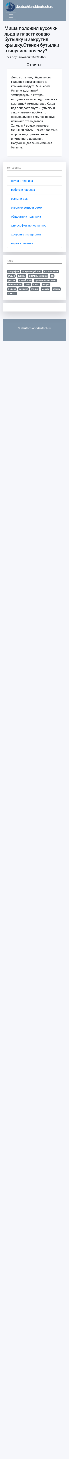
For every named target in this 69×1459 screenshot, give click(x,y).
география (13, 271)
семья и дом (19, 198)
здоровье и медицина (26, 234)
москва (45, 289)
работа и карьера (23, 189)
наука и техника (22, 181)
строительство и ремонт (28, 207)
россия (11, 280)
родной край (25, 280)
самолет (23, 289)
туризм (21, 276)
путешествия (51, 271)
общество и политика (26, 216)
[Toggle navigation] (11, 16)
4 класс (12, 293)
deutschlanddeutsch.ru (29, 6)
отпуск (46, 284)
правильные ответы (45, 280)
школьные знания (38, 276)
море (27, 284)
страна (56, 289)
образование (15, 284)
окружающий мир (31, 271)
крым (36, 284)
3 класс (12, 289)
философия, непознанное (28, 225)
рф (52, 276)
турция (34, 289)
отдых (11, 276)
